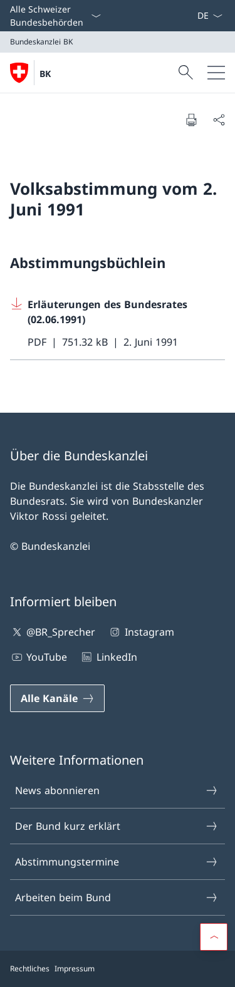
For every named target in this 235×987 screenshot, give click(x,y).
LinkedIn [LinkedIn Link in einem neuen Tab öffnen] (108, 657)
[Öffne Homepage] (30, 72)
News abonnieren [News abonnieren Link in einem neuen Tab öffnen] (117, 790)
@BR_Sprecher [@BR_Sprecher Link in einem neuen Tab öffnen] (52, 632)
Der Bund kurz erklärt (117, 826)
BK (45, 74)
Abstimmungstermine (117, 861)
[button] (213, 937)
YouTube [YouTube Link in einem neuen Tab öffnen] (38, 657)
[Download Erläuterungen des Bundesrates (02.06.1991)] (117, 323)
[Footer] (117, 969)
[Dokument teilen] (218, 119)
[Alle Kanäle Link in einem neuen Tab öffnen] (57, 698)
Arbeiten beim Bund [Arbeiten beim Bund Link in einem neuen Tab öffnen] (117, 897)
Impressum (75, 968)
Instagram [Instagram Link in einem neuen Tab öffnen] (141, 632)
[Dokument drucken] (191, 119)
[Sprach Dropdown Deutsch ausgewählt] (209, 15)
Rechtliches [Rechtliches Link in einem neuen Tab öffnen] (30, 968)
